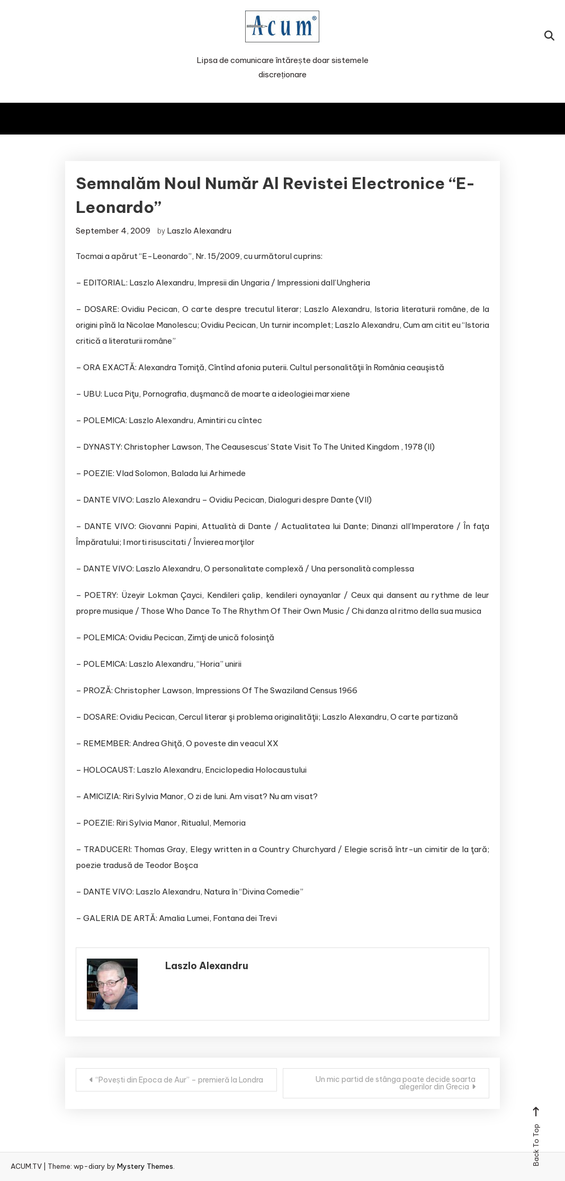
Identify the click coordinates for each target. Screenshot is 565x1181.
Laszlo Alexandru (199, 231)
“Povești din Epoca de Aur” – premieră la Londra (179, 1080)
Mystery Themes (145, 1166)
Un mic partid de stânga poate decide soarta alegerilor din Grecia (396, 1083)
